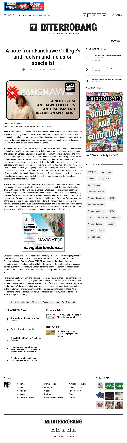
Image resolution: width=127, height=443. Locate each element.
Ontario (91, 232)
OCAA (111, 212)
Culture (41, 69)
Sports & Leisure (25, 401)
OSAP (112, 199)
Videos (46, 394)
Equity (45, 302)
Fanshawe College (96, 193)
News (21, 391)
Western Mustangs (96, 212)
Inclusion (55, 302)
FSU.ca (71, 401)
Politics (91, 180)
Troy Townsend (30, 69)
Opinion (21, 394)
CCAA (90, 219)
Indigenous (106, 173)
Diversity (36, 302)
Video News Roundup (52, 401)
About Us (47, 391)
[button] (115, 41)
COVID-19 (92, 173)
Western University (96, 199)
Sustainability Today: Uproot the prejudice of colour (67, 334)
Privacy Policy (74, 394)
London (111, 225)
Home (21, 387)
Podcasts (47, 398)
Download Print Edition (43, 15)
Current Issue (49, 387)
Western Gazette (95, 225)
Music (101, 232)
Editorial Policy (74, 391)
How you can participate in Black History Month (69, 316)
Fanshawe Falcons (96, 206)
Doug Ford (104, 180)
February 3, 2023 (54, 69)
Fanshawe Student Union (108, 219)
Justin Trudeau (94, 186)
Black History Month (20, 302)
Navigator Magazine (76, 387)
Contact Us (72, 398)
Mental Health (94, 238)
